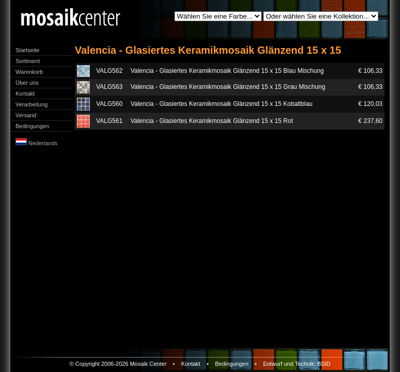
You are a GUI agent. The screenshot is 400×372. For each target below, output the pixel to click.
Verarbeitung (31, 104)
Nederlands (36, 143)
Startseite (27, 50)
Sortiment (27, 61)
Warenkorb (29, 72)
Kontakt (25, 93)
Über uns (27, 83)
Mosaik (139, 364)
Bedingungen (32, 126)
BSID (324, 364)
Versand (25, 115)
